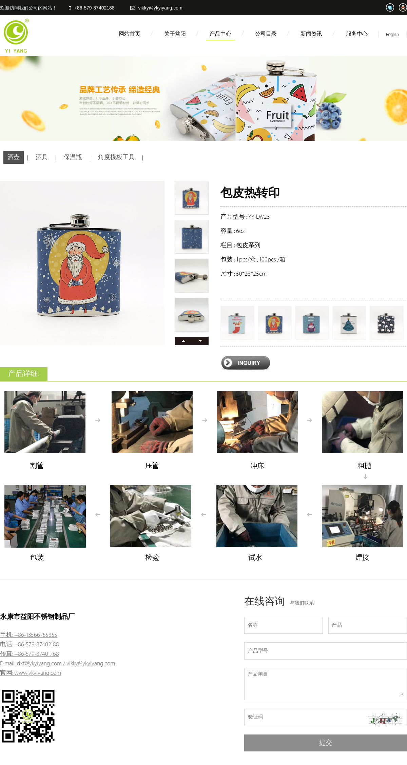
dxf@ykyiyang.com (39, 663)
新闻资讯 (311, 34)
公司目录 (266, 34)
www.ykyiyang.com (37, 673)
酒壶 (13, 157)
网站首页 (129, 34)
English (392, 34)
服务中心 (357, 34)
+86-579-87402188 (92, 8)
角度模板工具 (116, 157)
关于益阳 (175, 34)
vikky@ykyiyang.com (156, 8)
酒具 (42, 157)
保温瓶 (73, 157)
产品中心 (220, 34)
